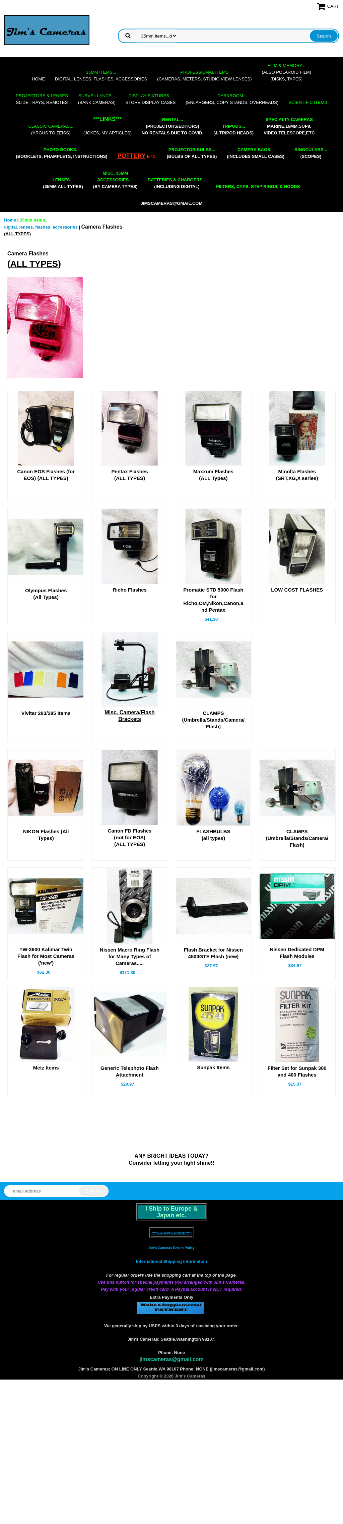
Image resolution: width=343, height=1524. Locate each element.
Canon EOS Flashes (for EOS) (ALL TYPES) (46, 475)
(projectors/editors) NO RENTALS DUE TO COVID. (172, 126)
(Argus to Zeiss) (50, 129)
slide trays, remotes (42, 99)
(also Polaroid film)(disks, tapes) (286, 72)
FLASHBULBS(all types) (213, 874)
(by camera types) (115, 180)
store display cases (151, 99)
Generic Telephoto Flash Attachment (129, 1172)
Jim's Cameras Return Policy (171, 1392)
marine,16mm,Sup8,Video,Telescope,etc (289, 126)
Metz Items (46, 1168)
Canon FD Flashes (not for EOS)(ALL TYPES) (130, 877)
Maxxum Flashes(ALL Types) (213, 475)
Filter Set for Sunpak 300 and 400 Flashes (297, 1172)
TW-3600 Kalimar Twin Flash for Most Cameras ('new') (45, 1009)
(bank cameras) (97, 99)
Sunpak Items (213, 1168)
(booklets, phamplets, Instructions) (61, 153)
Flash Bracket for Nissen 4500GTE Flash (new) (213, 1006)
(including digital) (177, 183)
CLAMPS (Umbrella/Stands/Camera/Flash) (213, 752)
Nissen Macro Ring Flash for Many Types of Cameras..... (129, 1009)
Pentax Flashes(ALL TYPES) (129, 475)
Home (38, 78)
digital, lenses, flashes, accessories (101, 75)
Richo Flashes (130, 597)
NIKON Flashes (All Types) (46, 874)
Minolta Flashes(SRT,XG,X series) (297, 475)
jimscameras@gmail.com (172, 203)
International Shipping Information (171, 1405)
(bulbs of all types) (192, 153)
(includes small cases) (255, 153)
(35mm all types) (63, 183)
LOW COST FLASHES (297, 597)
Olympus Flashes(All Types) (46, 601)
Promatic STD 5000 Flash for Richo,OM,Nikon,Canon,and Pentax (213, 607)
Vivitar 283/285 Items (45, 745)
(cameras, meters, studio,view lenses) (204, 75)
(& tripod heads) (233, 129)
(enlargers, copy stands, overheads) (232, 99)
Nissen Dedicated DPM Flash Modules (297, 1006)
